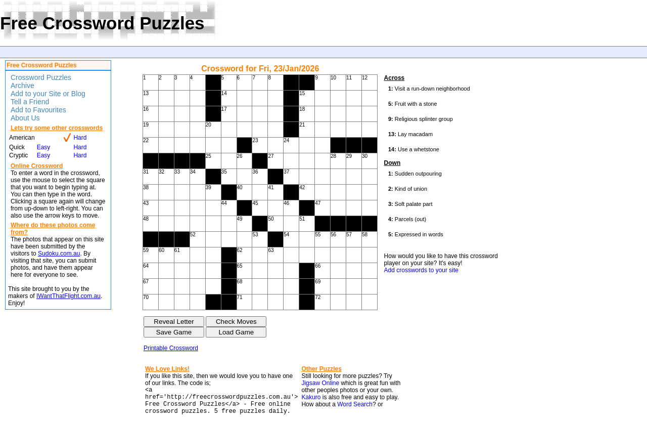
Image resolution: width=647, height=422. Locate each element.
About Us (25, 118)
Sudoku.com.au (59, 253)
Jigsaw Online (320, 383)
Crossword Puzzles (41, 77)
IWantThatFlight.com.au (68, 296)
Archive (22, 85)
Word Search (355, 404)
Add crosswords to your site (421, 270)
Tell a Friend (30, 102)
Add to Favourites (38, 110)
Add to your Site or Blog (48, 94)
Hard (79, 137)
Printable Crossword (171, 348)
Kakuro (310, 397)
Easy (44, 147)
